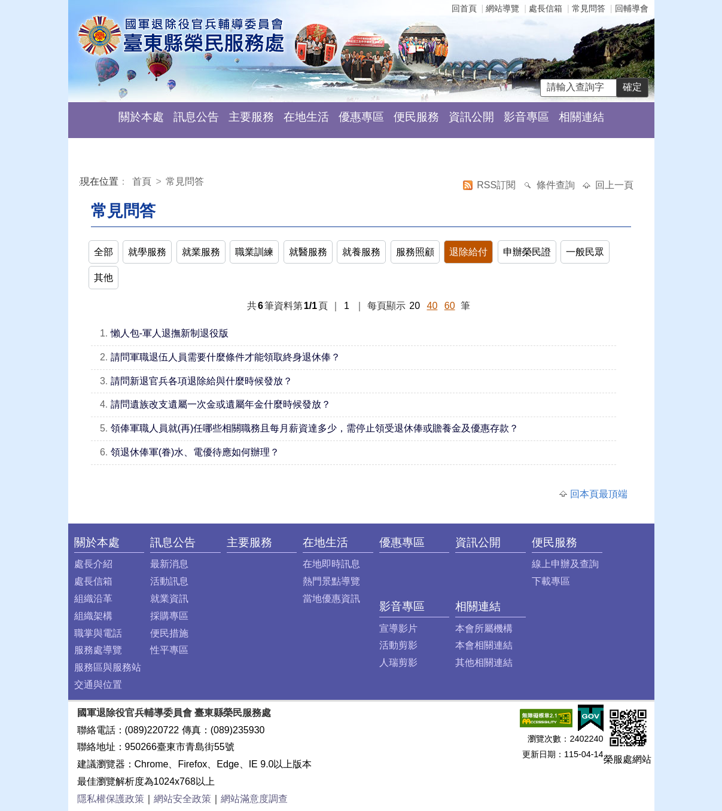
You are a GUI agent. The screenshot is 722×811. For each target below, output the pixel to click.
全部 (103, 252)
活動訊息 (169, 581)
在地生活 (306, 117)
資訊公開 (471, 117)
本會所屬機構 (484, 628)
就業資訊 (169, 598)
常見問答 (588, 8)
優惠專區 (361, 117)
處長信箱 (545, 8)
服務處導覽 (98, 650)
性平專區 (169, 650)
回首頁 (464, 8)
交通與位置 (98, 685)
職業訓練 (254, 252)
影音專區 (526, 117)
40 (432, 306)
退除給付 (468, 252)
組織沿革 (93, 598)
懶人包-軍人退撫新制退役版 (170, 333)
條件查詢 (557, 185)
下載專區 (551, 581)
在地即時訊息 (331, 564)
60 (449, 306)
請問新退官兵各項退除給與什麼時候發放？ (202, 381)
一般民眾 (585, 252)
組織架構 (93, 616)
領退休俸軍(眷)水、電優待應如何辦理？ (195, 452)
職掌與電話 (98, 633)
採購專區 (169, 616)
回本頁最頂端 (598, 494)
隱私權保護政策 (110, 799)
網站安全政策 (182, 799)
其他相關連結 (484, 662)
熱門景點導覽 (331, 581)
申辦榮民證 (527, 252)
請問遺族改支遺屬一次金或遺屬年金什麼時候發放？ (221, 404)
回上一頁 (614, 185)
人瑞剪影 (398, 662)
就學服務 (147, 252)
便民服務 (416, 117)
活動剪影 (398, 645)
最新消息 (169, 564)
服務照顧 (415, 252)
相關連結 (581, 117)
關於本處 (141, 117)
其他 (103, 278)
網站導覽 (502, 8)
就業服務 (201, 252)
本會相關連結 (484, 645)
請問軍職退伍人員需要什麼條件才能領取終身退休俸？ (225, 357)
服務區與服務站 (107, 667)
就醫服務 (308, 252)
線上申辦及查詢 (565, 564)
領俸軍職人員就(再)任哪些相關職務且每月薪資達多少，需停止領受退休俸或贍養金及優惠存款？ (315, 428)
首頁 (143, 181)
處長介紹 (93, 564)
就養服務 (361, 252)
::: (82, 183)
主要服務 (251, 117)
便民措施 (169, 633)
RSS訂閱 (497, 185)
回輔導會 (631, 8)
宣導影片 (398, 628)
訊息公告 (196, 117)
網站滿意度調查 (254, 799)
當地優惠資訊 (331, 598)
